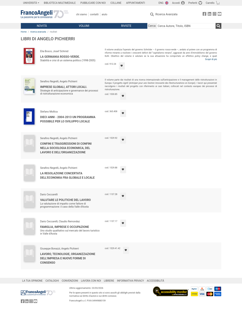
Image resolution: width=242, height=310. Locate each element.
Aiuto (104, 14)
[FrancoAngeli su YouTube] (219, 14)
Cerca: (152, 25)
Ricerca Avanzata (166, 14)
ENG (161, 2)
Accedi (176, 2)
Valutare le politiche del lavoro (65, 200)
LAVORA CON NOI (91, 280)
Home (24, 32)
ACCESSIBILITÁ (155, 280)
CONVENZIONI (70, 280)
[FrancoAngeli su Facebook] (204, 14)
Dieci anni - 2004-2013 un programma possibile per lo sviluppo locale (67, 119)
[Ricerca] (218, 26)
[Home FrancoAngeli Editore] (44, 14)
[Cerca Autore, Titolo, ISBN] (186, 26)
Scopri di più (211, 59)
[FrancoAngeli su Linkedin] (209, 14)
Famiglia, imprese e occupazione (64, 227)
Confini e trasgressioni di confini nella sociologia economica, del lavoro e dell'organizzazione (66, 148)
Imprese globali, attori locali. (63, 87)
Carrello (210, 2)
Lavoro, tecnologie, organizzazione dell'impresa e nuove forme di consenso (67, 258)
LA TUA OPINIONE (32, 280)
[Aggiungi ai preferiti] (122, 66)
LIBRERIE (109, 280)
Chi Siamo (81, 14)
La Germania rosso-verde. (60, 56)
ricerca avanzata (38, 32)
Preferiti (192, 2)
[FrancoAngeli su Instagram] (214, 14)
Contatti (94, 14)
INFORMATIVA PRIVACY (130, 280)
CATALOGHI (52, 280)
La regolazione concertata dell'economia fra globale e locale (67, 175)
